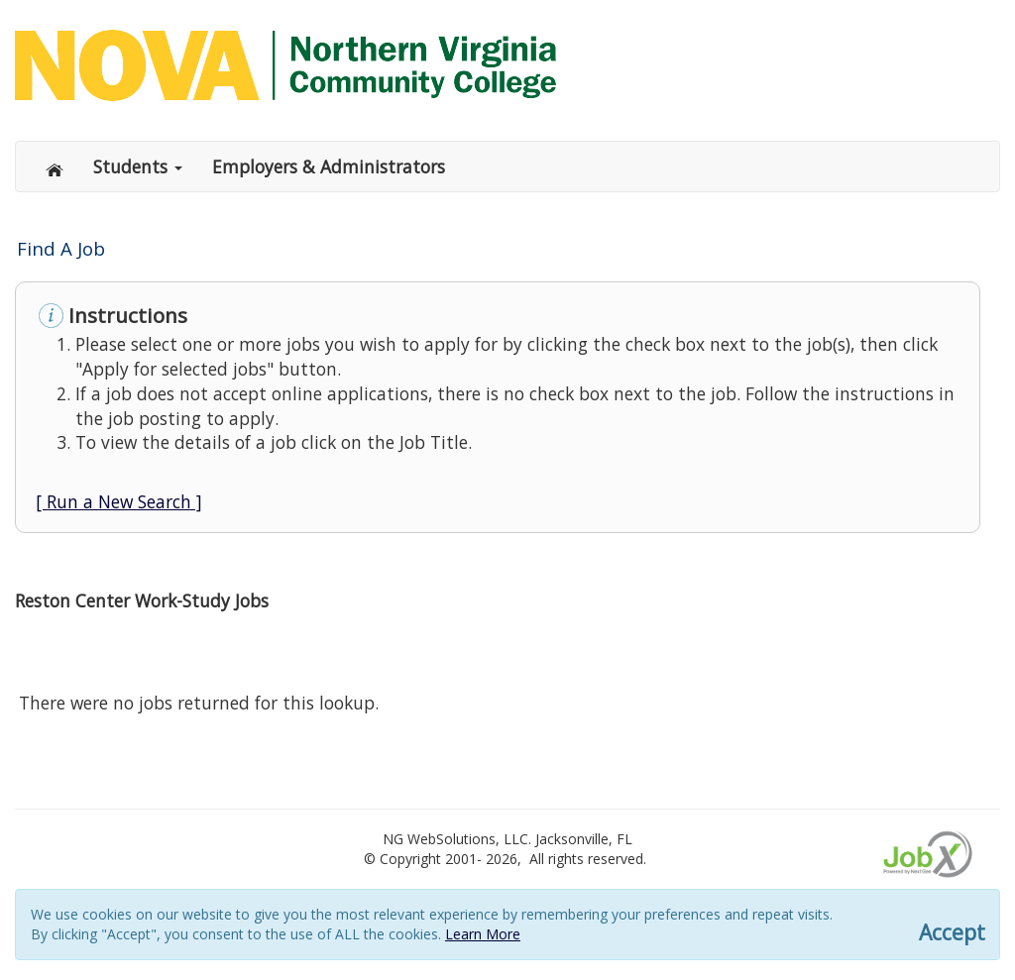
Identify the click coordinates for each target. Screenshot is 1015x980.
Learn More (482, 934)
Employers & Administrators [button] (328, 166)
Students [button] (137, 166)
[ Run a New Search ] (119, 501)
